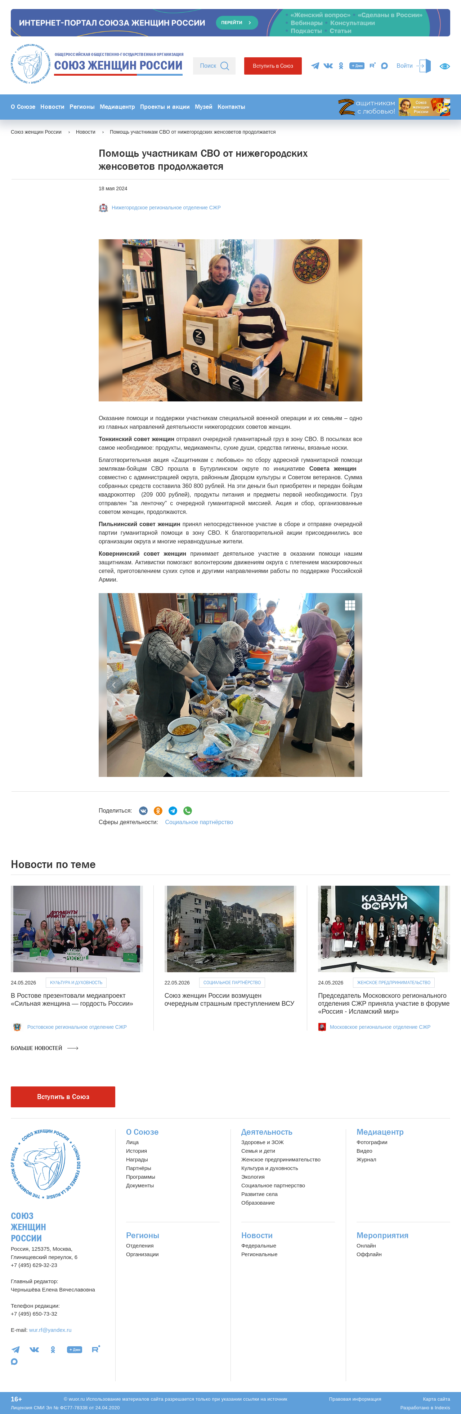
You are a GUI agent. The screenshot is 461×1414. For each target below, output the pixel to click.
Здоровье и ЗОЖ (262, 1142)
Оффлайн (369, 1254)
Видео (364, 1151)
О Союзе (23, 107)
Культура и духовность (76, 982)
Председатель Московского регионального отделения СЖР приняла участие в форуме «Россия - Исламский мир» (383, 1003)
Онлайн (366, 1245)
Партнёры (138, 1168)
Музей (203, 107)
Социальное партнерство (273, 1185)
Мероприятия (383, 1235)
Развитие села (259, 1194)
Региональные (259, 1254)
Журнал (366, 1159)
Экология (253, 1177)
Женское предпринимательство (393, 982)
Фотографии (372, 1142)
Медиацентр (117, 107)
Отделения (140, 1245)
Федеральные (258, 1245)
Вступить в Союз (273, 66)
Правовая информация (355, 1399)
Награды (137, 1159)
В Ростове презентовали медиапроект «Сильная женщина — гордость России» (72, 999)
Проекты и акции (165, 107)
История (136, 1151)
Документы (140, 1185)
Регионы (82, 107)
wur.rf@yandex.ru (50, 1330)
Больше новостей (44, 1048)
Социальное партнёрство (199, 822)
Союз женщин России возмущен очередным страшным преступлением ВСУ (229, 999)
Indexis (442, 1407)
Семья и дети (258, 1151)
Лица (132, 1142)
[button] (114, 685)
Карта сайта (436, 1399)
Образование (258, 1203)
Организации (142, 1254)
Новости (52, 107)
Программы (140, 1177)
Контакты (231, 107)
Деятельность (266, 1132)
